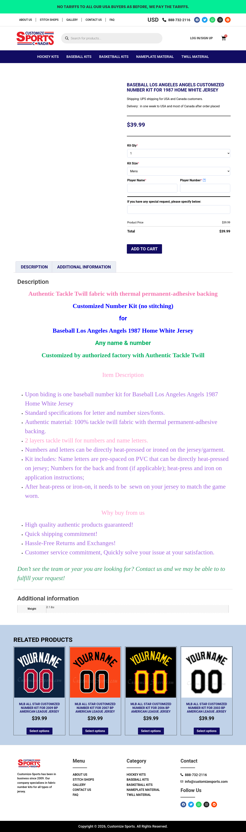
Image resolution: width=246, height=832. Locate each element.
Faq (112, 19)
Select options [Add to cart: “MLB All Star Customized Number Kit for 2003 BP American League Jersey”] (207, 731)
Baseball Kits (78, 57)
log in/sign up (201, 38)
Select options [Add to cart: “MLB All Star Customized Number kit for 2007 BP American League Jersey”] (95, 731)
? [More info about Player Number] (204, 180)
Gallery (72, 19)
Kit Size (140, 163)
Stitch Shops (49, 19)
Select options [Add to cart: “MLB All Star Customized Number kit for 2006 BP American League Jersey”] (151, 731)
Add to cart (144, 249)
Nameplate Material (155, 57)
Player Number (197, 180)
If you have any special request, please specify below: (164, 201)
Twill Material (195, 57)
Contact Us (94, 19)
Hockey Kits (48, 57)
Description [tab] (34, 267)
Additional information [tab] (84, 267)
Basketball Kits (114, 57)
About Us (25, 19)
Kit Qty (139, 145)
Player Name (143, 180)
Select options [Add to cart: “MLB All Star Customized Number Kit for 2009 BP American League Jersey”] (39, 731)
